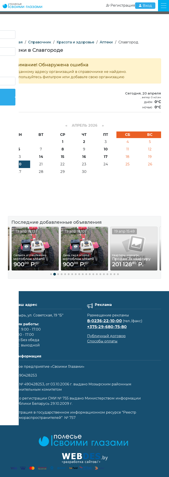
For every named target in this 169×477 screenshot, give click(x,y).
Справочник (39, 42)
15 (62, 157)
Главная (15, 42)
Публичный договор (106, 336)
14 (41, 157)
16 (84, 157)
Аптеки (106, 42)
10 (106, 149)
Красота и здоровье (75, 42)
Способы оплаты (102, 341)
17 (106, 157)
